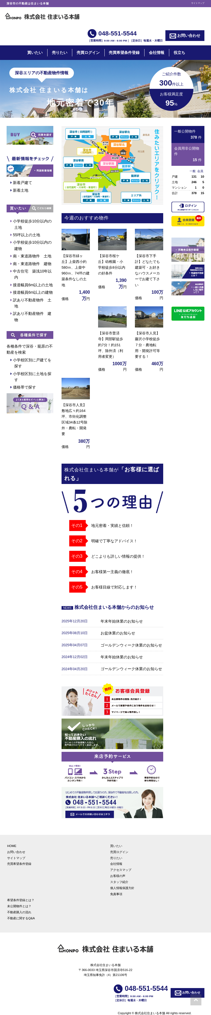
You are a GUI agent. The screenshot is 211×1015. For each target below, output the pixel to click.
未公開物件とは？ (19, 899)
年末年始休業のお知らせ (122, 615)
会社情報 (156, 52)
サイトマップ (197, 3)
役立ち (179, 52)
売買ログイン (88, 52)
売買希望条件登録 (124, 52)
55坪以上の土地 (26, 235)
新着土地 (20, 190)
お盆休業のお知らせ (118, 627)
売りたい (59, 52)
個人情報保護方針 (122, 881)
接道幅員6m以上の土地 (33, 285)
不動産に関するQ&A (21, 912)
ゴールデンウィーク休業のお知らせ (131, 639)
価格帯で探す (24, 387)
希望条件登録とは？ (20, 893)
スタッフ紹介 (119, 875)
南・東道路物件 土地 (32, 256)
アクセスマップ (120, 863)
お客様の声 (117, 869)
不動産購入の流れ (19, 905)
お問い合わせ (185, 35)
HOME (11, 839)
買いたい (35, 52)
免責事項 (116, 887)
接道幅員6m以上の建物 (33, 292)
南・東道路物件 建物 (32, 264)
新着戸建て (22, 182)
